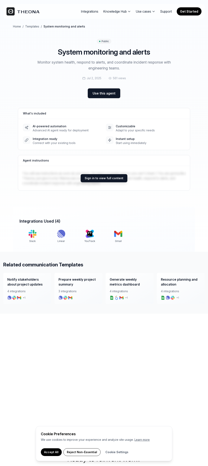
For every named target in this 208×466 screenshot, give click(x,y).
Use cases (145, 11)
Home (17, 26)
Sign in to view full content (104, 178)
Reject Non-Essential (82, 452)
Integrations (89, 11)
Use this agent (104, 93)
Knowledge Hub (117, 11)
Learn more (142, 439)
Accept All (51, 452)
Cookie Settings (116, 452)
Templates (32, 26)
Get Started (189, 11)
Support (166, 11)
